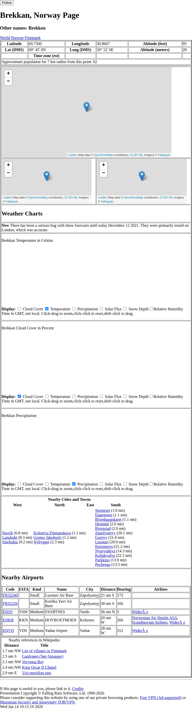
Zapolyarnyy (105, 533)
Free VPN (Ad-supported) (161, 697)
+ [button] (8, 74)
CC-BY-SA (136, 154)
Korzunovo (104, 546)
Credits (78, 688)
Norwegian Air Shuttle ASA (154, 618)
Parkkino (102, 560)
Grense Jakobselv (48, 537)
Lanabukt (9, 537)
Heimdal (102, 524)
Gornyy (101, 537)
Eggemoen (103, 515)
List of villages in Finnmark (44, 651)
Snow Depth (138, 309)
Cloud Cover (33, 309)
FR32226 (10, 603)
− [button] (8, 81)
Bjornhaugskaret (108, 519)
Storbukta (10, 542)
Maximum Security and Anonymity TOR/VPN (37, 702)
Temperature (60, 309)
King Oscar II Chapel (39, 667)
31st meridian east (36, 673)
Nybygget (41, 542)
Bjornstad (103, 528)
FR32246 (10, 595)
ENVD (8, 630)
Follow (7, 3)
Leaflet (72, 154)
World (5, 38)
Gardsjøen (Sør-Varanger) (42, 656)
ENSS (7, 612)
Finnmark (32, 38)
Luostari (101, 542)
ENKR (8, 620)
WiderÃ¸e (140, 612)
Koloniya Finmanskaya (52, 533)
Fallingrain (164, 154)
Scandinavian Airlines (150, 622)
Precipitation (87, 309)
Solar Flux (113, 309)
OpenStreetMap (103, 154)
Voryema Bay (33, 662)
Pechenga (102, 564)
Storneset (102, 510)
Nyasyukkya (105, 551)
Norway (17, 38)
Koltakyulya (105, 555)
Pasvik (7, 533)
